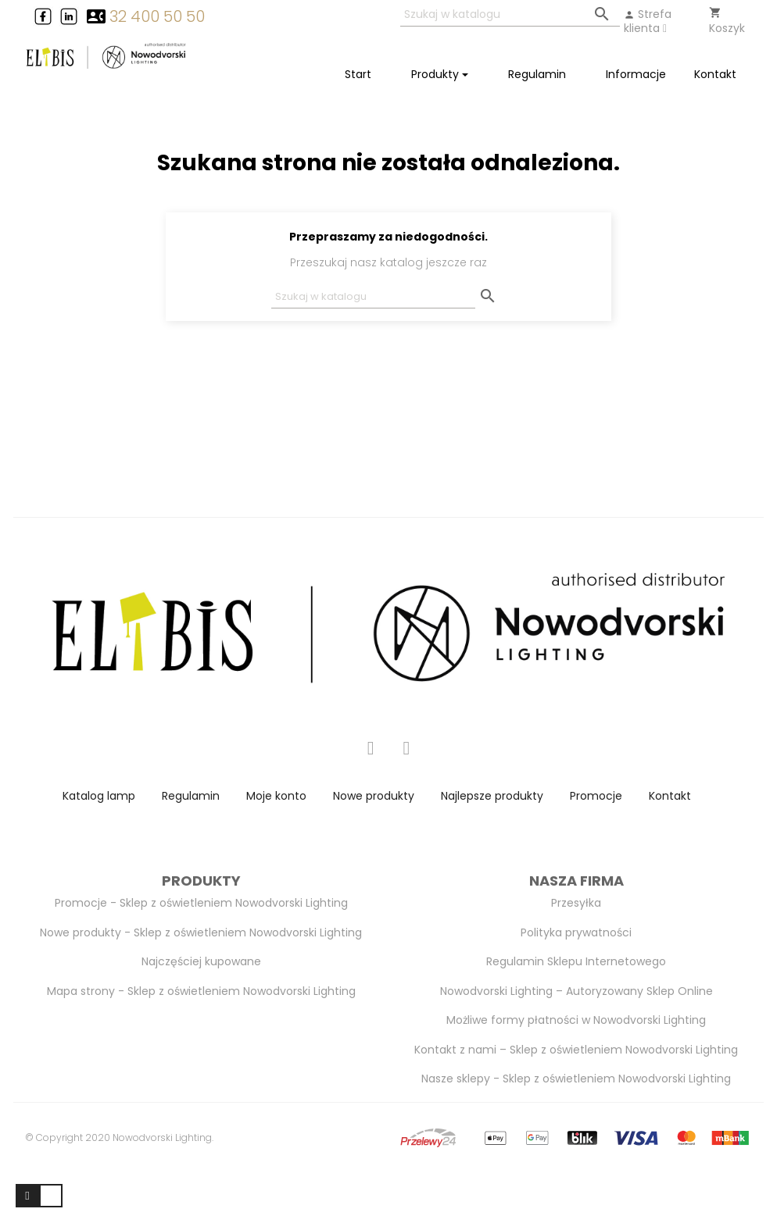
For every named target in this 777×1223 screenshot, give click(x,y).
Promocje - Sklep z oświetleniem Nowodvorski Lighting (201, 903)
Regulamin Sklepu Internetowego (576, 961)
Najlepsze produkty (492, 796)
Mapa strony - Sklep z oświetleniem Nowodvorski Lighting (201, 991)
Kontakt (670, 796)
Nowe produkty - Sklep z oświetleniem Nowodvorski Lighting (201, 932)
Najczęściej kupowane (201, 961)
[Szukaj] (510, 15)
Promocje (596, 796)
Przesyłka (576, 903)
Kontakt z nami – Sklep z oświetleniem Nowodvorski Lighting (576, 1049)
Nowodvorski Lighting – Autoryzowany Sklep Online (576, 991)
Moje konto (276, 796)
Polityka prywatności (576, 932)
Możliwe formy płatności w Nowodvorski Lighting (576, 1020)
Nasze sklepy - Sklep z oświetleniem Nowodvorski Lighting (576, 1078)
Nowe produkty (373, 796)
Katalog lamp (99, 796)
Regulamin (191, 796)
